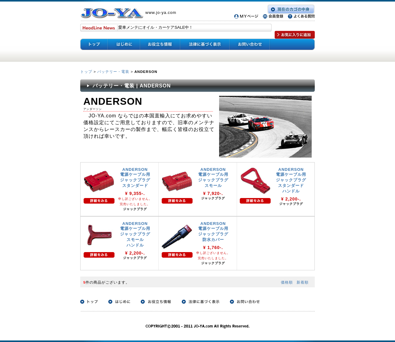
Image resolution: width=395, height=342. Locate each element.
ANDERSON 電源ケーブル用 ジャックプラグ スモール (213, 177)
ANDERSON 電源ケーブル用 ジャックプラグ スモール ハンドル (135, 234)
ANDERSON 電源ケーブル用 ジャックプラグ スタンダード (135, 177)
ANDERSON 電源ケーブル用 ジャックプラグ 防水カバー (213, 231)
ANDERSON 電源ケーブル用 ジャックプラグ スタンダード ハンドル (291, 180)
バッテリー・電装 (113, 72)
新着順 (303, 282)
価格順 (287, 282)
